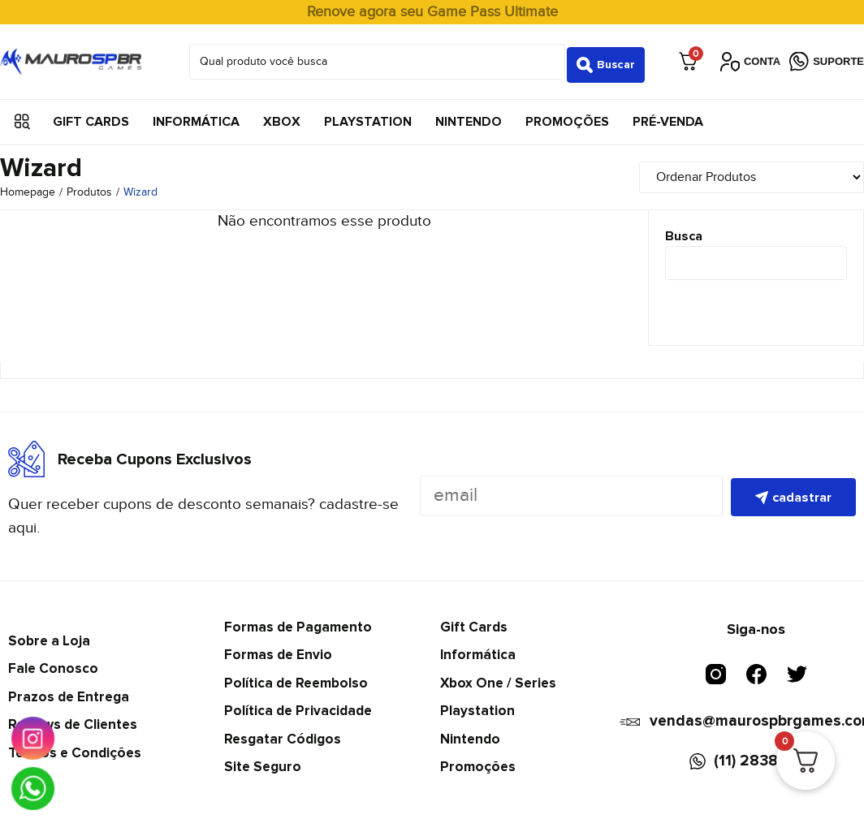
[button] (22, 115)
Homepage (27, 186)
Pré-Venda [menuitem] (668, 115)
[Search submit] (606, 58)
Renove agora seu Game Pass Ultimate (432, 11)
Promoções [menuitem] (567, 115)
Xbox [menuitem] (281, 115)
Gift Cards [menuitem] (91, 115)
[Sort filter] (762, 171)
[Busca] (756, 257)
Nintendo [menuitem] (468, 115)
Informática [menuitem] (196, 115)
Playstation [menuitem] (368, 115)
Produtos (89, 186)
